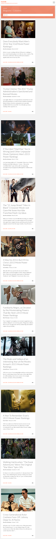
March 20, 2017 (15, 44)
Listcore (4, 62)
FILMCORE (3, 1)
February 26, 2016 (13, 367)
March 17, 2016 (15, 155)
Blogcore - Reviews (15, 61)
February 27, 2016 (13, 262)
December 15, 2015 (16, 467)
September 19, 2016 (16, 97)
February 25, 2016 (12, 417)
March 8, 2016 (15, 214)
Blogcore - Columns (7, 61)
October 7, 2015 (15, 519)
